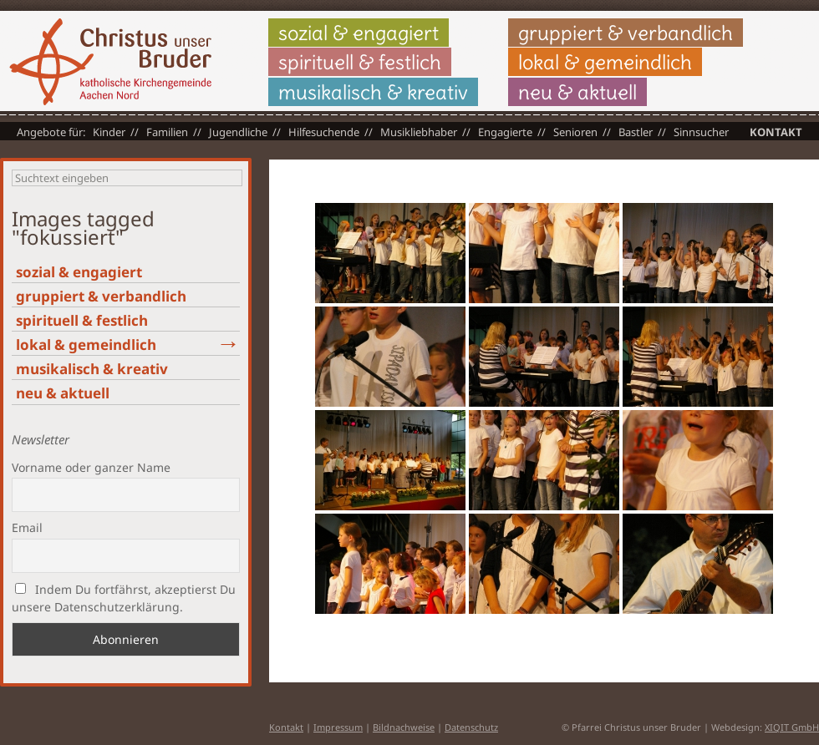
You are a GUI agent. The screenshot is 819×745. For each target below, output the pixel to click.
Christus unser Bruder (110, 61)
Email (27, 527)
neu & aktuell (577, 91)
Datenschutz (471, 727)
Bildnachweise (404, 727)
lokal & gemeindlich (605, 61)
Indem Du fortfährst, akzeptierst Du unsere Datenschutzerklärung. (124, 598)
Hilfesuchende (323, 131)
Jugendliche (238, 131)
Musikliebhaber (418, 131)
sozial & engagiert (358, 32)
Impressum (338, 727)
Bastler (635, 131)
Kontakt (776, 131)
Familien (167, 131)
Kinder (109, 131)
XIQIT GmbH (792, 727)
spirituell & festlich (359, 61)
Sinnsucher (701, 131)
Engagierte (505, 131)
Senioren (575, 131)
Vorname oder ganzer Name (91, 467)
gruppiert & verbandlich (625, 32)
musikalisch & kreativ (373, 91)
